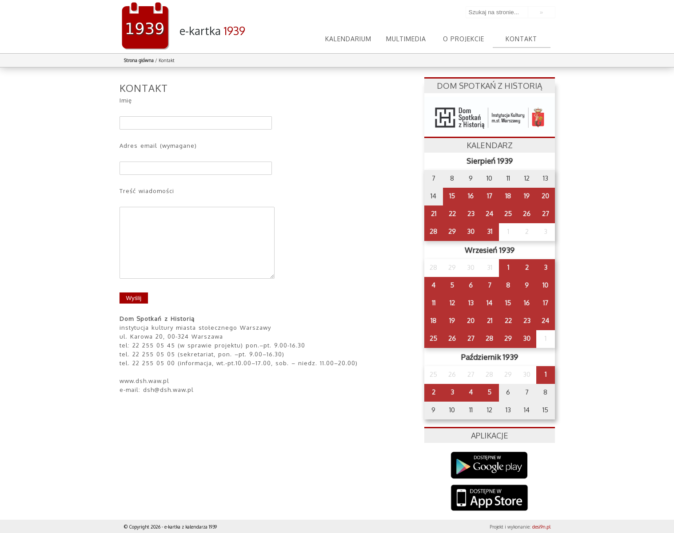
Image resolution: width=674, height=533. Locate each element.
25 (508, 213)
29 (452, 231)
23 (471, 213)
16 (471, 196)
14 (489, 303)
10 (545, 285)
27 (545, 213)
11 (433, 303)
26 (526, 213)
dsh (489, 115)
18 (508, 196)
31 (489, 231)
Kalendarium (348, 39)
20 (545, 196)
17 (489, 196)
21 (433, 213)
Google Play (489, 465)
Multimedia (406, 39)
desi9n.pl (541, 526)
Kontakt (521, 39)
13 (471, 303)
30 (471, 231)
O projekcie (463, 39)
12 (452, 303)
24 (489, 213)
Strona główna (139, 60)
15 (452, 196)
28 (433, 231)
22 (452, 213)
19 (527, 196)
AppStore (489, 498)
